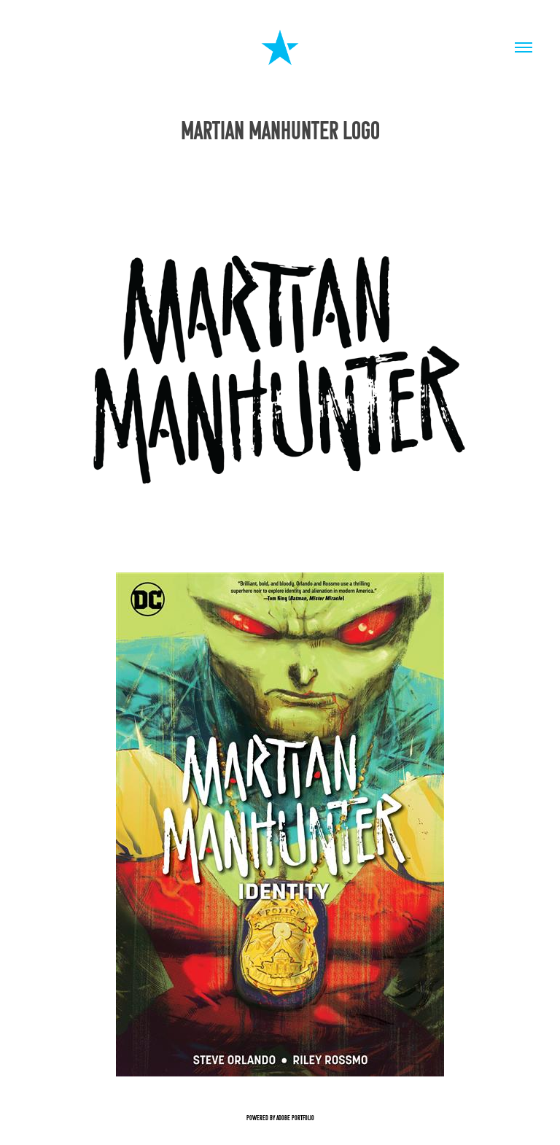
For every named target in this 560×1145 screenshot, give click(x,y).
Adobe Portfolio (295, 1118)
